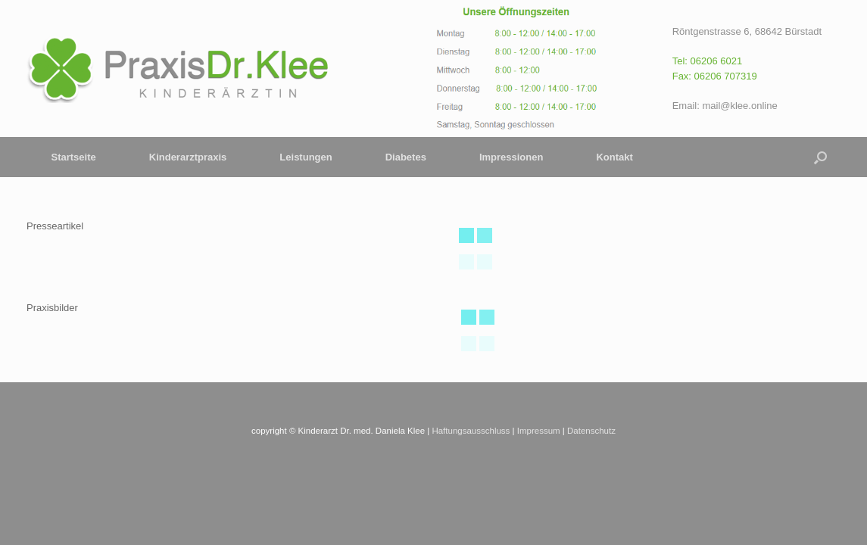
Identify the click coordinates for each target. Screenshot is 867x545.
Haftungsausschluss (471, 430)
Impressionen (511, 157)
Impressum (538, 430)
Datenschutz (591, 430)
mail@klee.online (739, 105)
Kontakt (614, 157)
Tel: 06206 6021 (707, 61)
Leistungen (305, 157)
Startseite (73, 157)
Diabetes (405, 157)
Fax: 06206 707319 (714, 76)
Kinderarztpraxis (188, 157)
